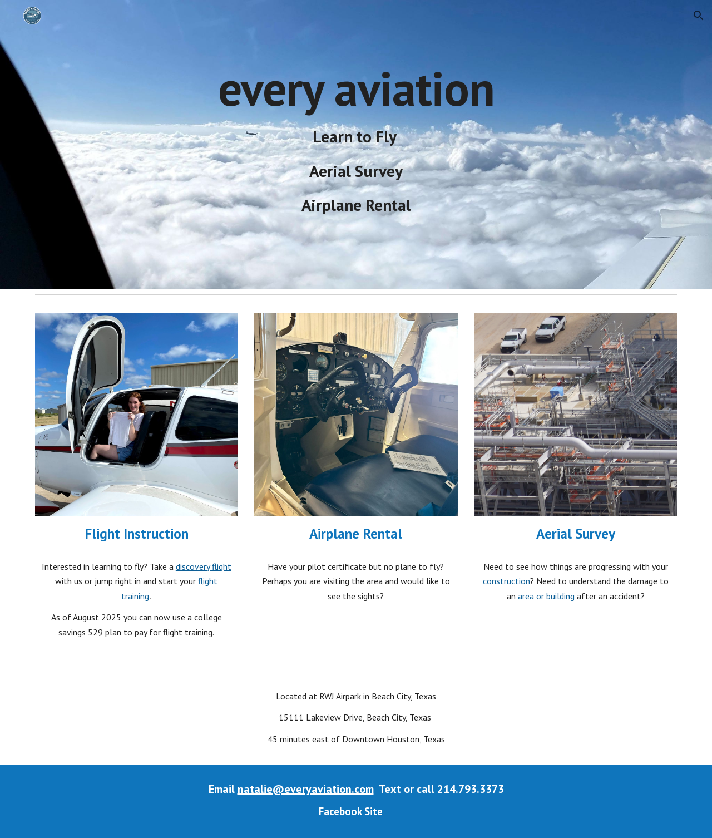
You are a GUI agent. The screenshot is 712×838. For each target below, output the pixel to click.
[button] (698, 15)
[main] (356, 144)
